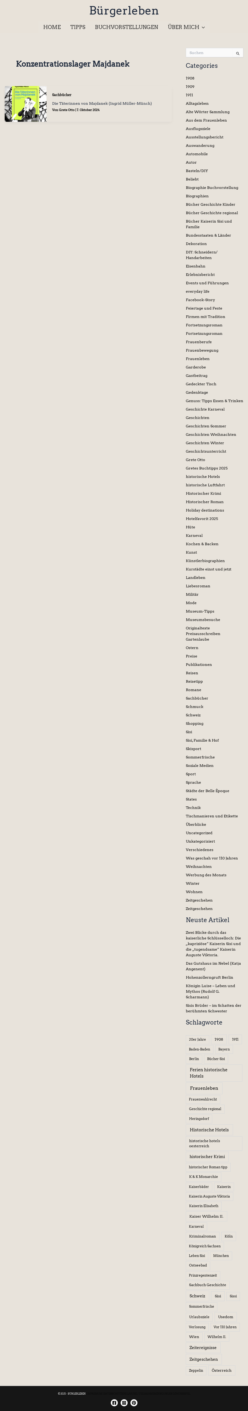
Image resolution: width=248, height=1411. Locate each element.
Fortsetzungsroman (204, 325)
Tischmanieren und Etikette (212, 816)
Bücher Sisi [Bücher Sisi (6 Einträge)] (216, 1059)
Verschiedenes (199, 850)
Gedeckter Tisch (201, 384)
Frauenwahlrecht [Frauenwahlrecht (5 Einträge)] (203, 1099)
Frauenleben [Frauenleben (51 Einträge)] (204, 1088)
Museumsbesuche (203, 619)
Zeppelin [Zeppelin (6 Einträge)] (196, 1370)
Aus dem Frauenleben (206, 120)
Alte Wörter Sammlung (208, 112)
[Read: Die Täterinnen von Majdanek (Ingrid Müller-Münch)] (26, 103)
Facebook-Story (200, 300)
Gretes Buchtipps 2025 (207, 468)
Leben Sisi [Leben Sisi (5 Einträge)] (197, 1256)
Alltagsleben (197, 103)
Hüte (190, 527)
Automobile (197, 154)
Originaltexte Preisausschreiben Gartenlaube (203, 634)
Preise (191, 656)
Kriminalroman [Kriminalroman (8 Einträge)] (202, 1236)
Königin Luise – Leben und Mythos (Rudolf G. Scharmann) (210, 991)
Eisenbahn (195, 266)
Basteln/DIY (197, 171)
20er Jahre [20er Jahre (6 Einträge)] (197, 1039)
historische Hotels (203, 476)
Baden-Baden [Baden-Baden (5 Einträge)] (199, 1049)
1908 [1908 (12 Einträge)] (219, 1039)
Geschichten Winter (205, 443)
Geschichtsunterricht (206, 451)
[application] (203, 27)
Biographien (197, 196)
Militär (192, 594)
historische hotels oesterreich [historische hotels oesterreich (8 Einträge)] (204, 1143)
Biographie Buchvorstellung (212, 187)
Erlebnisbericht (200, 274)
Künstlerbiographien (205, 561)
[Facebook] (114, 1402)
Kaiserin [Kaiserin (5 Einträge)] (224, 1187)
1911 (189, 95)
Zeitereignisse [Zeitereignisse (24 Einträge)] (203, 1347)
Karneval (194, 535)
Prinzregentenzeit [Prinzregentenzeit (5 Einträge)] (203, 1275)
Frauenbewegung (202, 350)
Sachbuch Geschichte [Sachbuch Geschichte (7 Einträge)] (207, 1285)
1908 (190, 78)
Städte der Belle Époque (207, 791)
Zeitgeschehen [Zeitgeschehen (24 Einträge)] (204, 1359)
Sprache (193, 782)
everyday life (197, 291)
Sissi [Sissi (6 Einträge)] (233, 1296)
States (191, 799)
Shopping (194, 723)
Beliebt (192, 179)
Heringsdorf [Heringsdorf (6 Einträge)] (199, 1119)
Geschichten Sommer (206, 426)
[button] (187, 27)
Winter (193, 883)
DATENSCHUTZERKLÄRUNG (120, 1393)
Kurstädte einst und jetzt (208, 569)
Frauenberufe (199, 342)
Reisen (192, 673)
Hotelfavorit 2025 (202, 518)
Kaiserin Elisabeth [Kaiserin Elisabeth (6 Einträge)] (203, 1206)
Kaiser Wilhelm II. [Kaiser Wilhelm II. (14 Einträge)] (206, 1216)
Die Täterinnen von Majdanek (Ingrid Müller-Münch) (102, 103)
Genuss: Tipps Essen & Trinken (214, 401)
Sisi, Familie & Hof (202, 740)
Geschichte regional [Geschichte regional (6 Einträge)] (205, 1109)
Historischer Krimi (203, 493)
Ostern (192, 648)
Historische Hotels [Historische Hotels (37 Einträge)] (209, 1130)
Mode (191, 603)
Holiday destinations (205, 510)
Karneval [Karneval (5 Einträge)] (196, 1226)
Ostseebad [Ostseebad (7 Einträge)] (198, 1265)
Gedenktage (197, 392)
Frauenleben (198, 359)
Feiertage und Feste (204, 308)
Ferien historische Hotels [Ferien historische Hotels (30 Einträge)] (208, 1073)
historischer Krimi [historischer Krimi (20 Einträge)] (207, 1156)
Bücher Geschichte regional (212, 213)
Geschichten (197, 417)
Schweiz (193, 715)
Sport (191, 774)
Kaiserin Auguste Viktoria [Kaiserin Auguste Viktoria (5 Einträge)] (209, 1196)
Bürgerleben (124, 10)
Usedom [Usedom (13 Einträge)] (225, 1317)
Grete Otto (195, 460)
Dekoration (196, 244)
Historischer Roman (205, 502)
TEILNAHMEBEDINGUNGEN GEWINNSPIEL (164, 1393)
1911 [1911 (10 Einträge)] (235, 1039)
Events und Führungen (207, 283)
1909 (190, 86)
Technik (193, 807)
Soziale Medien (200, 765)
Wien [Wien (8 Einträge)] (194, 1337)
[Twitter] (133, 1402)
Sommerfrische (200, 757)
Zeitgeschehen (199, 900)
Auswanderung (200, 145)
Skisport (193, 749)
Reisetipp (194, 681)
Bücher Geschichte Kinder (210, 204)
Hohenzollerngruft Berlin (209, 977)
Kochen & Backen (202, 544)
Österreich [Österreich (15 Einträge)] (222, 1370)
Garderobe (196, 367)
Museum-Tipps (200, 611)
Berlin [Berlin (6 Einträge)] (194, 1059)
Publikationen (199, 664)
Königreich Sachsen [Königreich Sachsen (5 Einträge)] (205, 1246)
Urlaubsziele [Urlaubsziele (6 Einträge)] (199, 1317)
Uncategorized (199, 833)
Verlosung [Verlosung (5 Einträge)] (197, 1327)
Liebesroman (198, 586)
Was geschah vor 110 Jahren (212, 858)
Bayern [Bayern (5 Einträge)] (224, 1049)
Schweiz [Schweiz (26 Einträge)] (197, 1295)
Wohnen (194, 892)
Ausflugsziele (198, 128)
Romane (193, 690)
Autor (191, 162)
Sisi (189, 732)
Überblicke (196, 824)
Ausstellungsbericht (204, 137)
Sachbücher (62, 95)
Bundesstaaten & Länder (208, 235)
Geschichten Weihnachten (211, 434)
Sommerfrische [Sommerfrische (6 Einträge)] (201, 1306)
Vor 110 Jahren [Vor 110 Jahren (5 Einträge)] (225, 1327)
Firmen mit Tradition (205, 316)
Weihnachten (199, 866)
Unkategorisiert (200, 841)
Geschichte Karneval (205, 409)
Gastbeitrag (196, 375)
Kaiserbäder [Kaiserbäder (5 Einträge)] (199, 1187)
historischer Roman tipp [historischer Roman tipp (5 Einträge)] (208, 1167)
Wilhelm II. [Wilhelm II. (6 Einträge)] (217, 1337)
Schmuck (194, 706)
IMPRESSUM (94, 1393)
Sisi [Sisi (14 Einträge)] (218, 1296)
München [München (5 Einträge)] (221, 1256)
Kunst (191, 552)
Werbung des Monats (206, 875)
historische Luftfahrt (205, 485)
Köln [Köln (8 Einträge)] (229, 1236)
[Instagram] (124, 1402)
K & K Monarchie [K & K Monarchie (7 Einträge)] (203, 1177)
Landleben (195, 577)
